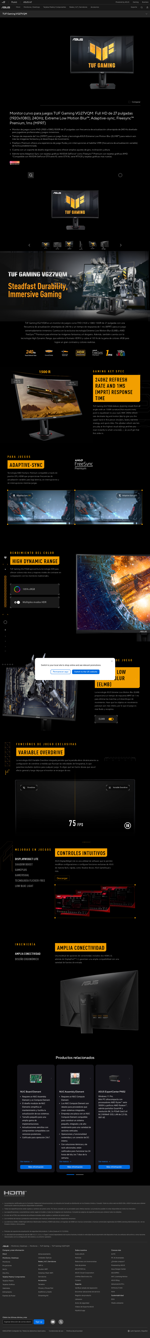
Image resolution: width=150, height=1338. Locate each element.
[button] (136, 2)
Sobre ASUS (79, 1254)
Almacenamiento (44, 1254)
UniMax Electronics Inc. (83, 1277)
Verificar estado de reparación (86, 1288)
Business (145, 2)
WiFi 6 (40, 1265)
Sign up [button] (39, 1322)
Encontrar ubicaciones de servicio (87, 1292)
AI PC (113, 1254)
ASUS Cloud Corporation (84, 1273)
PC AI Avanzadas (117, 1258)
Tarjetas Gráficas (9, 1285)
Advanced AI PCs (117, 1284)
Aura (113, 1292)
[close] (112, 661)
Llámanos (78, 1299)
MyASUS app (80, 1311)
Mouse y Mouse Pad (45, 1288)
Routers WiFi (43, 1269)
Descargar (62, 878)
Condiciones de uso (56, 1331)
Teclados (41, 1284)
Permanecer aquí (60, 672)
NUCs (5, 1269)
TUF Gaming (44, 1246)
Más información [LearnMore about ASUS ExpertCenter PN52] (114, 1167)
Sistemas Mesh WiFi (45, 1273)
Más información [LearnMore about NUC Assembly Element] (75, 1167)
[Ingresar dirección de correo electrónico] (18, 1321)
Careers (78, 1280)
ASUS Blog (115, 1280)
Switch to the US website (85, 672)
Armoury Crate (116, 1288)
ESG (113, 1299)
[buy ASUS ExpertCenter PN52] (111, 1091)
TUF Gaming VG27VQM (15, 14)
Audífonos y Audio (45, 1292)
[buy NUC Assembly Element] (71, 1091)
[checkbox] (134, 102)
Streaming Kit (43, 1296)
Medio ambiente (117, 1303)
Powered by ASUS (122, 2)
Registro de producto (83, 1296)
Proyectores (7, 1266)
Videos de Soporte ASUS (84, 1307)
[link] (6, 7)
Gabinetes (6, 1288)
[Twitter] (60, 1321)
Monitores (6, 1262)
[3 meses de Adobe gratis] (15, 164)
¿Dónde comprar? (118, 1262)
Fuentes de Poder (9, 1296)
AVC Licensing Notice (119, 1277)
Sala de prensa (80, 1265)
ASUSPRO (115, 1273)
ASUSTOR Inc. (80, 1269)
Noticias (78, 1258)
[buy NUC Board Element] (30, 1091)
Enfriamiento (7, 1292)
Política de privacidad (74, 1331)
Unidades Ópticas (45, 1258)
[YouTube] (52, 1321)
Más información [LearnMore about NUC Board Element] (35, 1167)
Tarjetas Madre (8, 1281)
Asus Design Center (118, 1269)
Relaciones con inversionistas (86, 1262)
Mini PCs (6, 1273)
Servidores (42, 1277)
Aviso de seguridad (82, 1303)
